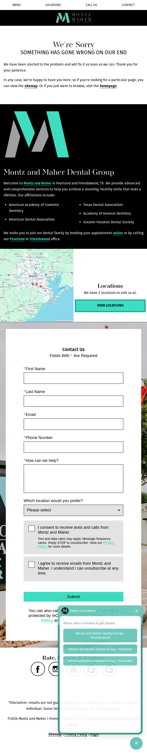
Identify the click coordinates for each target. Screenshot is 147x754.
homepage (108, 86)
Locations (53, 5)
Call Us (91, 5)
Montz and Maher (37, 183)
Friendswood (40, 239)
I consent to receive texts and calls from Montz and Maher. (78, 537)
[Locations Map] (37, 285)
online (118, 233)
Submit (73, 596)
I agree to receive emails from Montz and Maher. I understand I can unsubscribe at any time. (78, 568)
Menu (16, 5)
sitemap (30, 86)
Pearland (17, 239)
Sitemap (54, 734)
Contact (128, 5)
